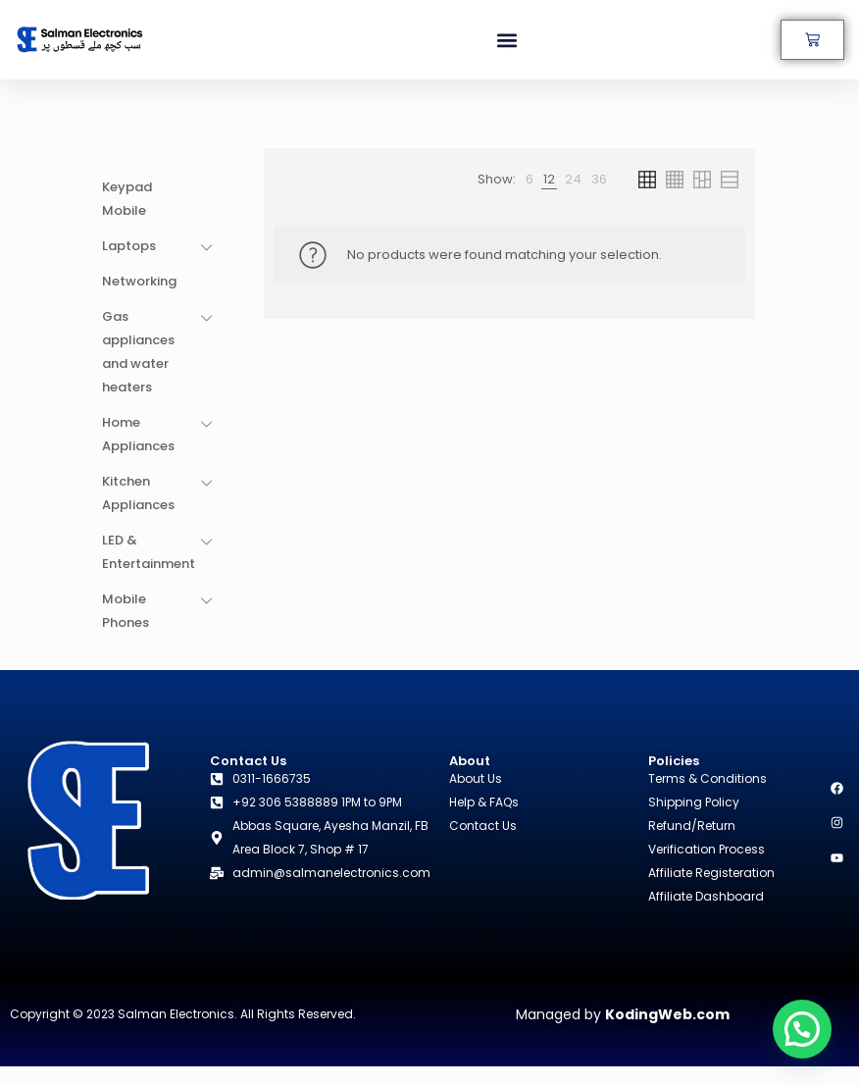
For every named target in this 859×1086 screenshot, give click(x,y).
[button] (507, 40)
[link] (529, 179)
